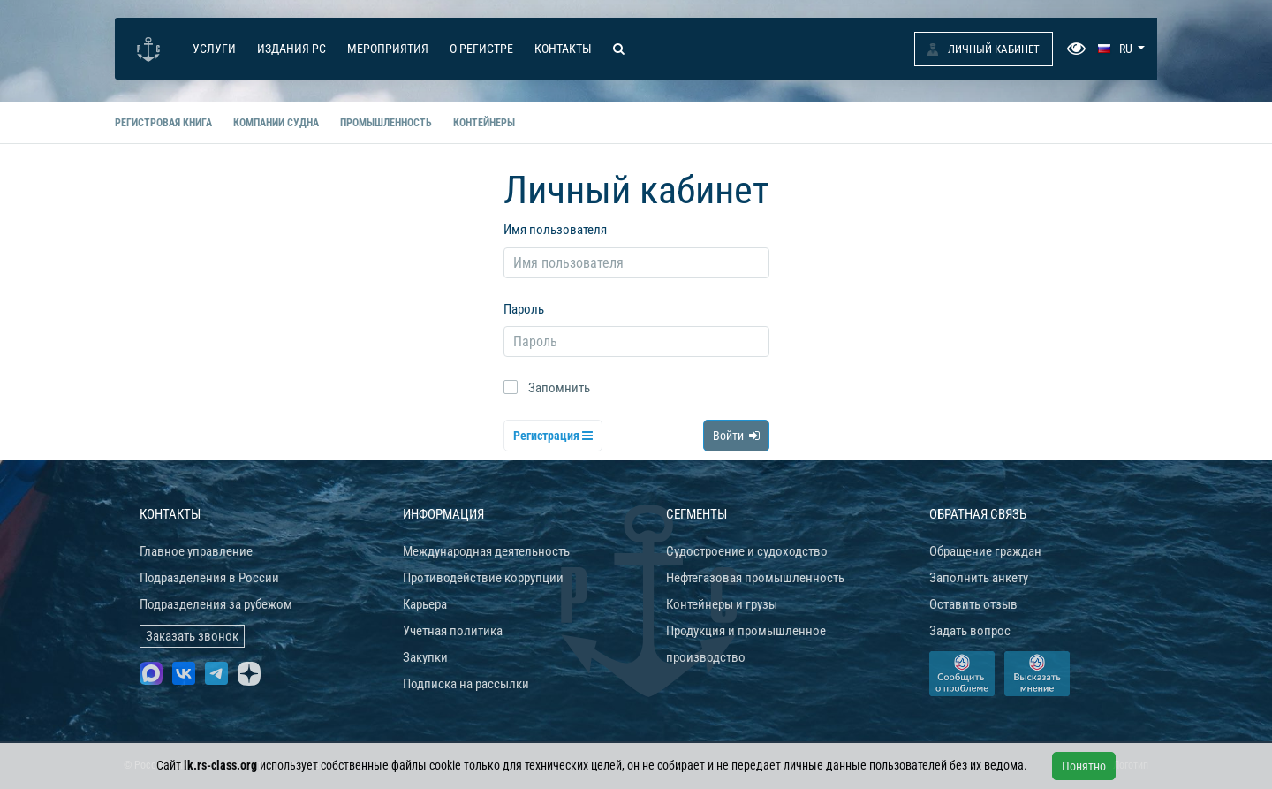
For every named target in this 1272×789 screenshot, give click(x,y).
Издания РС (291, 49)
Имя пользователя (555, 230)
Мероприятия (387, 49)
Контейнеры (484, 123)
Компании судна (276, 123)
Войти (736, 436)
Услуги (214, 49)
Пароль (524, 309)
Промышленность (386, 123)
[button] (1121, 48)
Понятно (1084, 766)
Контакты (563, 49)
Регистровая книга (163, 123)
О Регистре (481, 49)
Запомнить (559, 388)
